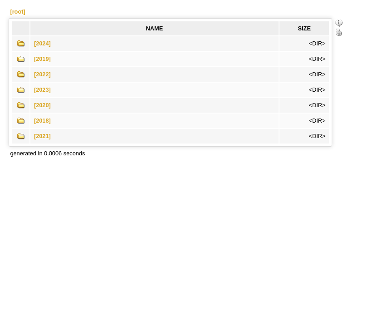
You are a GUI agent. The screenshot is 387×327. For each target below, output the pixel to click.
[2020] (42, 105)
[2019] (42, 58)
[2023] (42, 89)
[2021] (42, 136)
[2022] (42, 74)
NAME (154, 28)
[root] (17, 11)
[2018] (42, 120)
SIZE (304, 28)
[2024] (42, 43)
